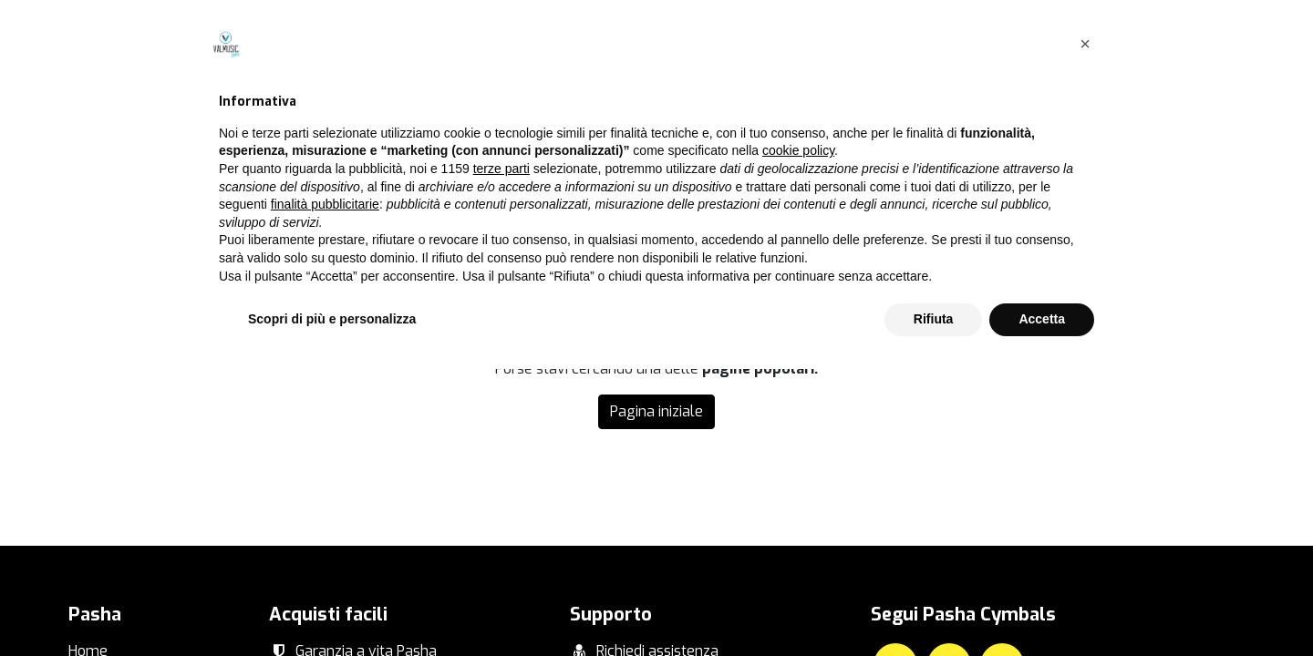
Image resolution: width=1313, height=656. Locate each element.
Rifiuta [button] (934, 606)
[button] (1085, 330)
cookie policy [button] (798, 438)
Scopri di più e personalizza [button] (332, 606)
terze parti (501, 455)
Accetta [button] (1041, 606)
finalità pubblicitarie (325, 491)
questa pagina (976, 231)
